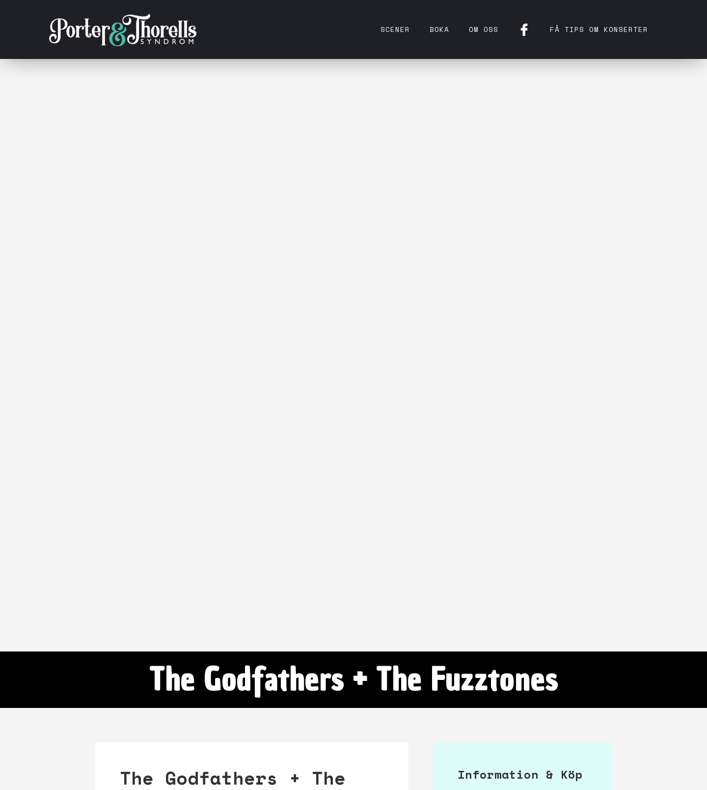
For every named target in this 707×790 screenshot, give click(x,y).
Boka (439, 29)
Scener (395, 29)
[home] (122, 29)
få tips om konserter (599, 29)
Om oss (483, 29)
